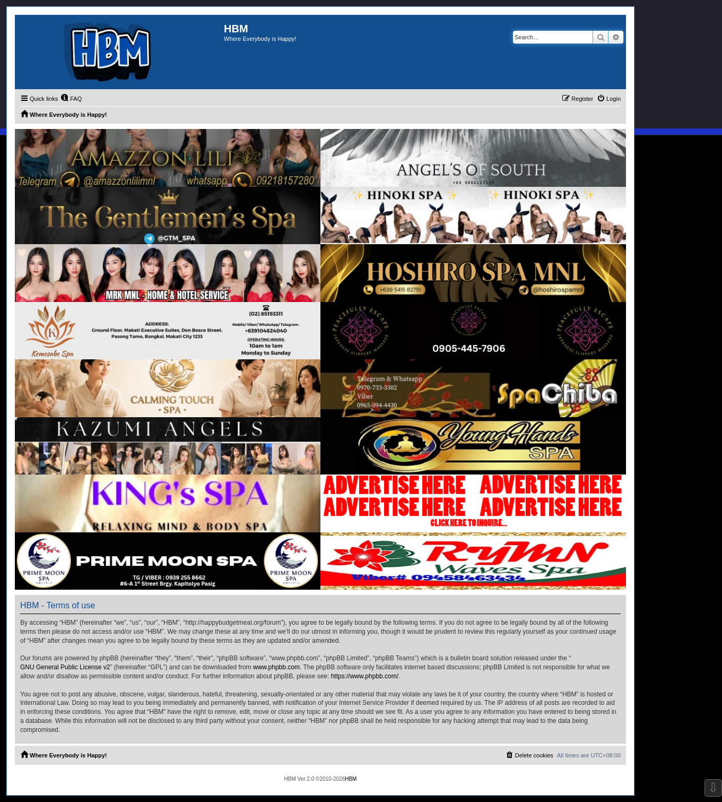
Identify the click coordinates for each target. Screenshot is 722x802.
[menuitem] (71, 98)
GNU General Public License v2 (65, 667)
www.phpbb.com (276, 667)
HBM (350, 779)
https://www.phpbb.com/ (364, 676)
